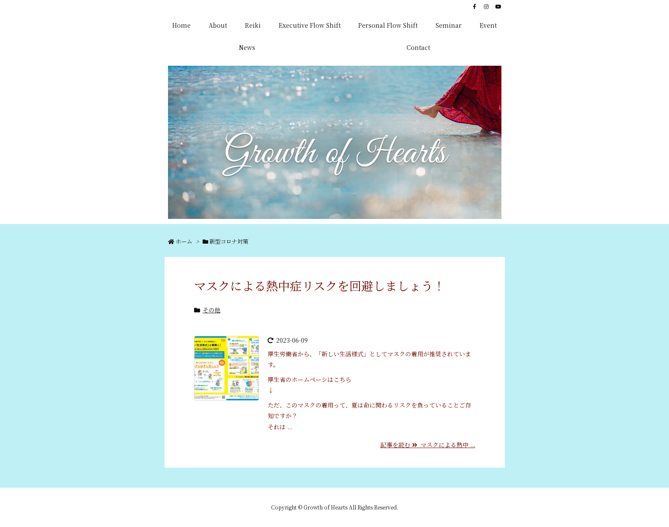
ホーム (184, 241)
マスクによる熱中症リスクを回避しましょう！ (319, 285)
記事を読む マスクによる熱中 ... (427, 444)
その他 (212, 310)
